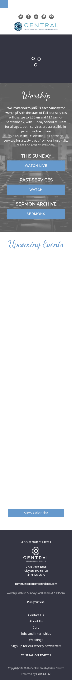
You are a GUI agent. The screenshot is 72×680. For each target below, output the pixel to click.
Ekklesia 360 (43, 674)
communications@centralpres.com (36, 584)
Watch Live (36, 166)
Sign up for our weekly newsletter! (36, 646)
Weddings (36, 640)
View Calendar (36, 513)
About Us (36, 621)
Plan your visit (35, 602)
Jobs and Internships (36, 633)
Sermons (36, 214)
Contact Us (36, 615)
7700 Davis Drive (36, 567)
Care (36, 627)
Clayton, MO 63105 (36, 571)
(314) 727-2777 (36, 575)
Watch (36, 190)
